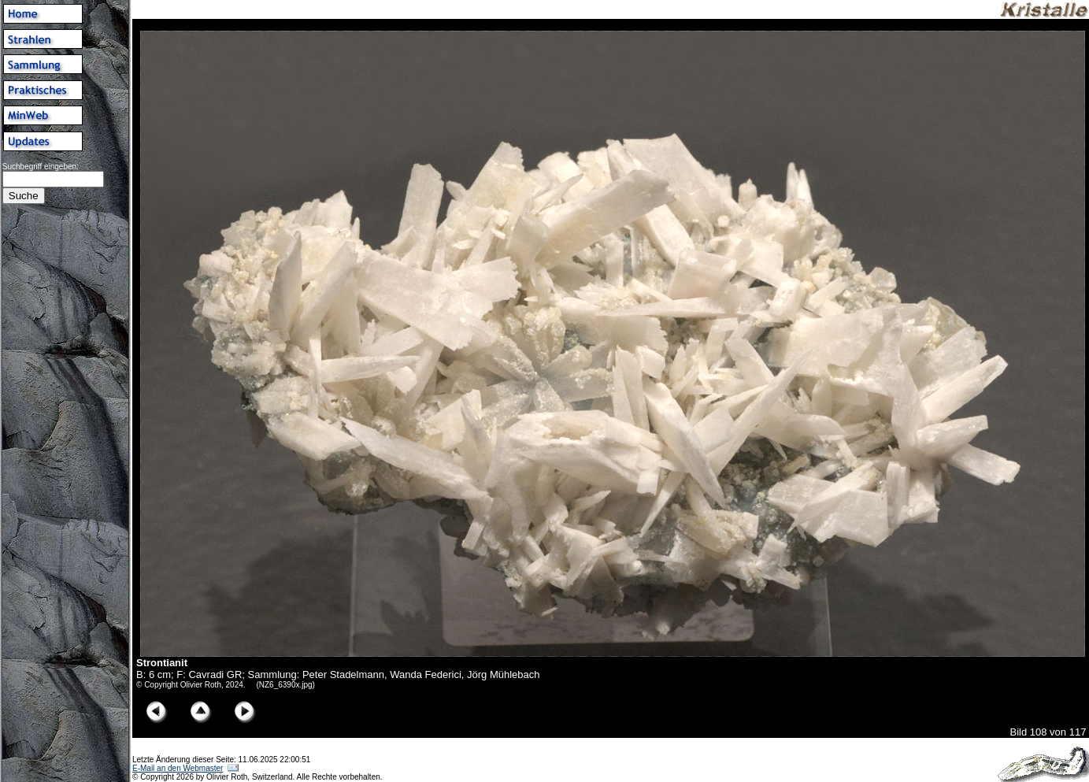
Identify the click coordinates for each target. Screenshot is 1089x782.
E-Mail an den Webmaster (177, 768)
